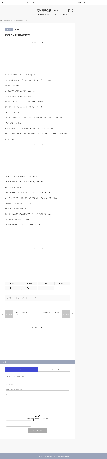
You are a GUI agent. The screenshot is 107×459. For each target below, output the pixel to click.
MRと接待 (9, 29)
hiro (14, 298)
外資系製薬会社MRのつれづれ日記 (53, 10)
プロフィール (30, 2)
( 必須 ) (9, 384)
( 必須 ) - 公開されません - (14, 389)
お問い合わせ (81, 2)
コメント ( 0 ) (21, 369)
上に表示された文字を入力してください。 (37, 418)
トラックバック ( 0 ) (54, 369)
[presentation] (18, 423)
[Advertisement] (37, 57)
